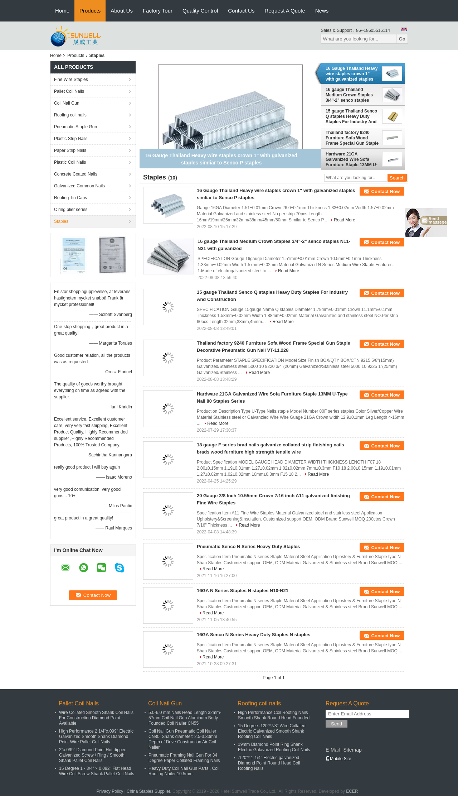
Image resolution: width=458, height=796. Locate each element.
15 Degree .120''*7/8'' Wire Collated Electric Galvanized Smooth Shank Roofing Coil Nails (272, 731)
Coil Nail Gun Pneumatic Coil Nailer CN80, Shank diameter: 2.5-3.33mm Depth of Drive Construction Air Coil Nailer (182, 739)
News (322, 11)
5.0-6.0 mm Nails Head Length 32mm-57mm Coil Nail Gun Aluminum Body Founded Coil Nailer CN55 (184, 718)
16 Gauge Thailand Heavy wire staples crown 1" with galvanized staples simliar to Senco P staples (352, 74)
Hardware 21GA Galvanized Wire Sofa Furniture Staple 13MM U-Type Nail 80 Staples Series (351, 159)
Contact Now (385, 191)
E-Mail (333, 750)
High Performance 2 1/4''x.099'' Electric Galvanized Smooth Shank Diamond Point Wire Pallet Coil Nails (96, 736)
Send (336, 724)
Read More (344, 219)
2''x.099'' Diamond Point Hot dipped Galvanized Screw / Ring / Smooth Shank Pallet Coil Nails (93, 755)
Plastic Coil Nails (70, 162)
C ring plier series (70, 209)
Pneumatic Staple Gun (75, 126)
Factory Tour (157, 11)
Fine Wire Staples (71, 79)
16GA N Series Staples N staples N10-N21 (242, 590)
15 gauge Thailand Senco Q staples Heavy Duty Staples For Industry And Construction (351, 116)
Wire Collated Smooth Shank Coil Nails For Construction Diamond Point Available (96, 718)
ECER (352, 791)
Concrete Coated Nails (75, 174)
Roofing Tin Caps (70, 197)
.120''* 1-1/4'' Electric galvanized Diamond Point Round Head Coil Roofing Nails (269, 763)
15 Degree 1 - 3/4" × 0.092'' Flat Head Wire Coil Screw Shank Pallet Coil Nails (96, 771)
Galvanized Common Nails (79, 185)
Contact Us (241, 11)
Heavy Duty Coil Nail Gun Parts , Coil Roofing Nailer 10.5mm (183, 771)
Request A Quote (284, 11)
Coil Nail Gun (66, 103)
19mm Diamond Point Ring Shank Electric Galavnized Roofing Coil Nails (274, 747)
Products (90, 11)
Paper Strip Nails (70, 150)
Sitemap (352, 750)
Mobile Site (338, 758)
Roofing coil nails (70, 115)
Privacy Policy (109, 791)
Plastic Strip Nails (70, 138)
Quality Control (200, 11)
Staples (61, 221)
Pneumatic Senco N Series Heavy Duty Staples (248, 546)
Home (62, 11)
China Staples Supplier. (149, 791)
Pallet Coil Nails (69, 91)
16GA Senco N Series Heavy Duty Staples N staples (253, 634)
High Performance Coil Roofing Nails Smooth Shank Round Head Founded (274, 715)
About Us (122, 11)
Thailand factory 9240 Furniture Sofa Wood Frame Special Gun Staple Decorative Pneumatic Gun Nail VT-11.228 (352, 138)
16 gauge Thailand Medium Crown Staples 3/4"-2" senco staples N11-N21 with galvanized (351, 95)
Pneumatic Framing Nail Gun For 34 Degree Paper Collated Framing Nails (184, 758)
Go (402, 39)
